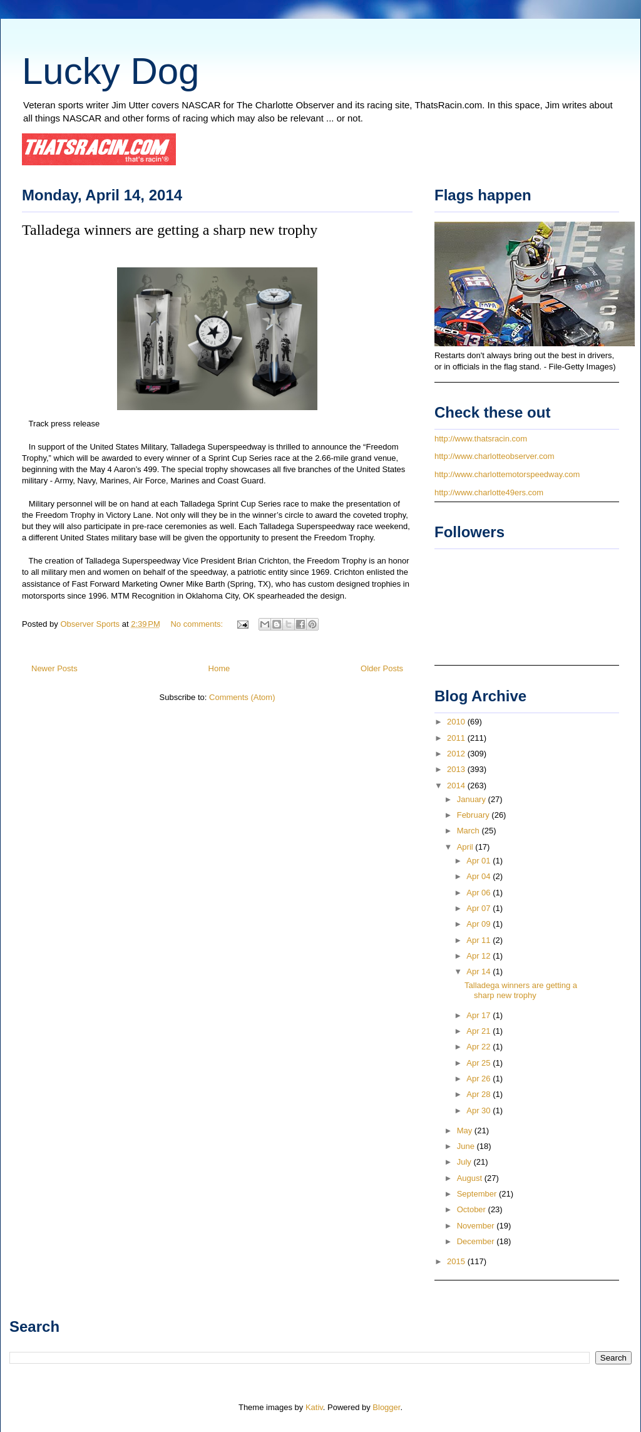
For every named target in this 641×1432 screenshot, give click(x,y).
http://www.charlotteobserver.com (494, 456)
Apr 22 (479, 1046)
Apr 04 (479, 876)
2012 (457, 753)
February (474, 815)
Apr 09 (479, 924)
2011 (457, 738)
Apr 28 (479, 1094)
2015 (457, 1261)
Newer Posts (54, 668)
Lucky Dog (110, 71)
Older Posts (382, 668)
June (467, 1146)
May (465, 1130)
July (465, 1162)
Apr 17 (479, 1015)
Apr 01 (479, 860)
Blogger (386, 1407)
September (478, 1193)
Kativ (314, 1407)
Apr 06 (479, 892)
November (477, 1225)
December (477, 1241)
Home (219, 668)
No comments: (197, 624)
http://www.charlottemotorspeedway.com (507, 474)
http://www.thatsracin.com (480, 438)
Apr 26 (479, 1078)
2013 (457, 769)
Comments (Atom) (242, 697)
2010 (457, 721)
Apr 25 (479, 1063)
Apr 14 (479, 971)
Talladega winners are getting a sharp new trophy (169, 230)
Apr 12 (479, 956)
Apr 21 (479, 1031)
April (466, 847)
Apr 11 (479, 940)
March (469, 830)
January (472, 799)
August (471, 1178)
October (472, 1209)
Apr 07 (479, 908)
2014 (457, 785)
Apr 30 (479, 1110)
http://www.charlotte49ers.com (488, 492)
